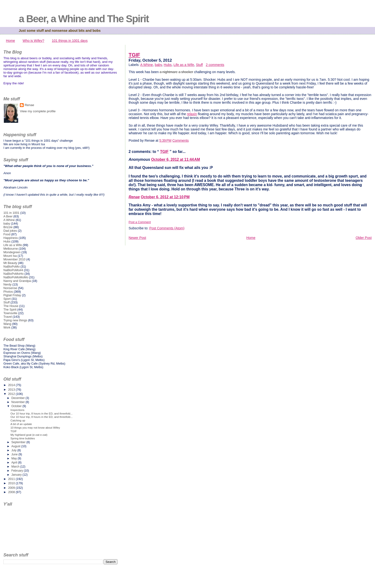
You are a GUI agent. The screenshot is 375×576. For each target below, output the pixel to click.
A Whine (146, 65)
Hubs (168, 65)
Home (10, 41)
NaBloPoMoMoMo (15, 277)
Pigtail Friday (12, 295)
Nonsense (10, 288)
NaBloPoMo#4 (13, 270)
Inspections (17, 410)
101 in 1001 (11, 213)
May (14, 458)
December (18, 398)
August (16, 446)
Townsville (10, 313)
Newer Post (137, 238)
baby (158, 65)
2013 (12, 389)
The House (10, 306)
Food (6, 234)
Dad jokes (10, 230)
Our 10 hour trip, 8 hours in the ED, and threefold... (42, 413)
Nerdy (7, 284)
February (17, 470)
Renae (134, 197)
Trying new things (15, 320)
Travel (7, 316)
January (16, 474)
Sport (7, 299)
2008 (12, 492)
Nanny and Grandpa (17, 281)
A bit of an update (21, 424)
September (18, 442)
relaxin (192, 114)
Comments (180, 140)
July (14, 450)
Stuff (199, 65)
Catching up (18, 420)
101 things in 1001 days (70, 41)
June (14, 454)
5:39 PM (165, 140)
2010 (12, 483)
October (16, 406)
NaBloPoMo (11, 266)
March (15, 466)
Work (7, 327)
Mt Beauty (10, 263)
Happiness (10, 238)
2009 (12, 488)
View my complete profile (37, 111)
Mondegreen (12, 252)
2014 (12, 385)
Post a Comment (140, 222)
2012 (12, 394)
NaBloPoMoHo (13, 273)
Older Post (364, 238)
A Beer (7, 216)
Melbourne (10, 248)
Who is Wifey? (33, 41)
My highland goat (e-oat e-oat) (29, 434)
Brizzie (7, 227)
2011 (12, 479)
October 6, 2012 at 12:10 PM (165, 197)
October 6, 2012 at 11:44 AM (175, 159)
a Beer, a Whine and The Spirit (84, 18)
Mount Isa (10, 256)
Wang (7, 324)
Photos (8, 291)
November (18, 402)
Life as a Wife (184, 65)
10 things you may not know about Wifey (35, 427)
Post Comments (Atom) (166, 228)
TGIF (134, 55)
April (14, 462)
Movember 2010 (14, 259)
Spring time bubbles (23, 438)
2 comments (215, 65)
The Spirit (10, 309)
